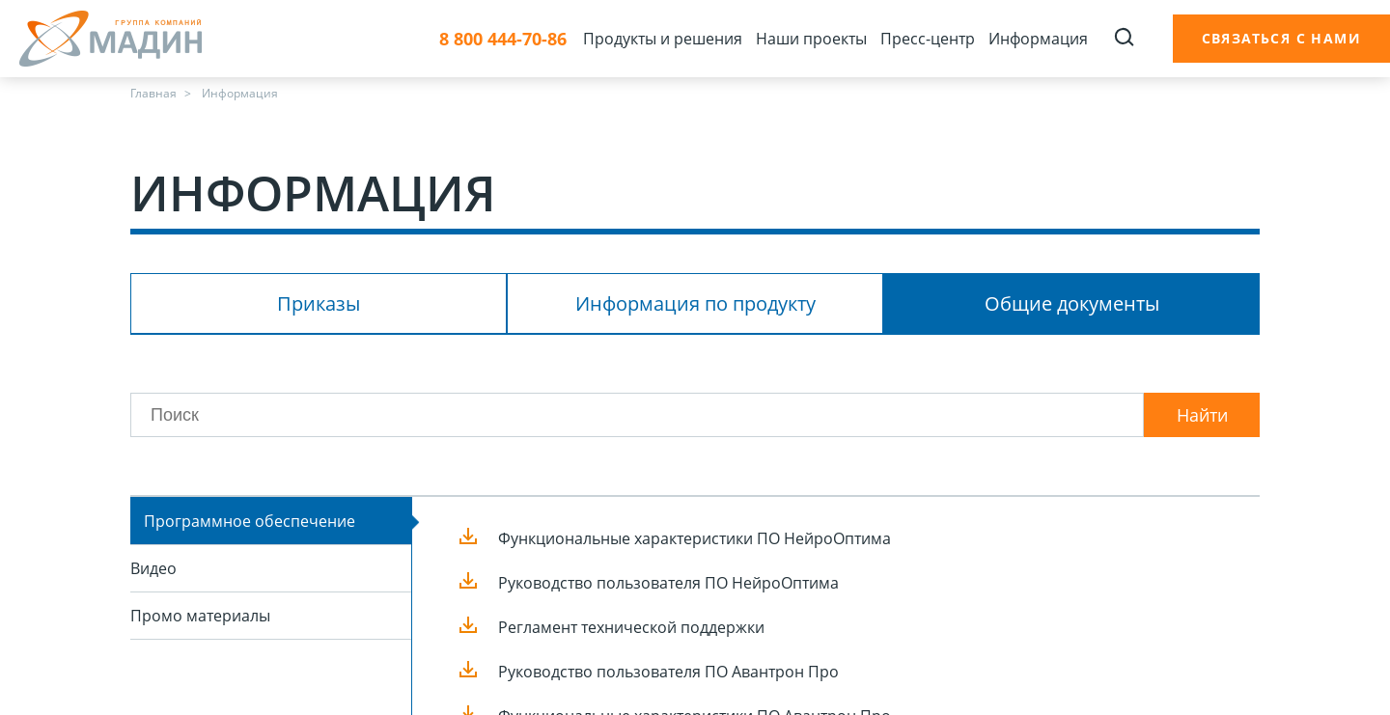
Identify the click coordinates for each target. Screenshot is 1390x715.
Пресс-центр (927, 38)
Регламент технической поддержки (631, 627)
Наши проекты (811, 38)
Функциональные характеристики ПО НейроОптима (694, 538)
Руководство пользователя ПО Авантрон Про (668, 671)
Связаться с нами (1281, 38)
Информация (1038, 38)
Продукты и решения (662, 38)
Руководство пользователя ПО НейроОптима (668, 582)
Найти (1202, 414)
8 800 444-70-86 (503, 39)
